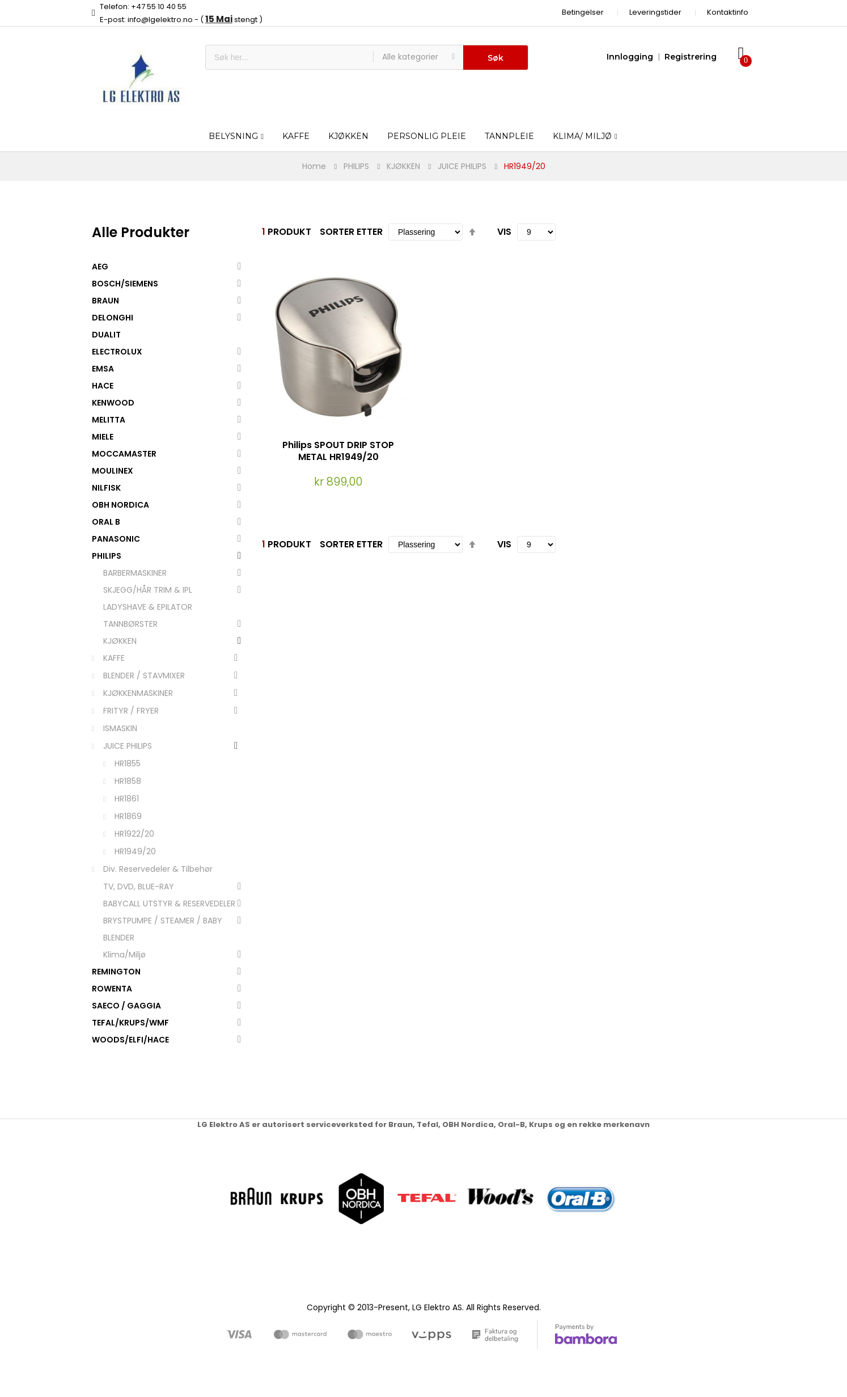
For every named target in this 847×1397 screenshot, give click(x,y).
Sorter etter (351, 231)
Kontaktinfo (727, 12)
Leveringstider (655, 12)
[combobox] (289, 57)
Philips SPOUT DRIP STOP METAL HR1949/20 (338, 450)
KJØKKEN (403, 166)
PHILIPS (356, 166)
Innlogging (630, 57)
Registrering (690, 57)
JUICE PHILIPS (462, 166)
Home (314, 166)
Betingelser (583, 12)
